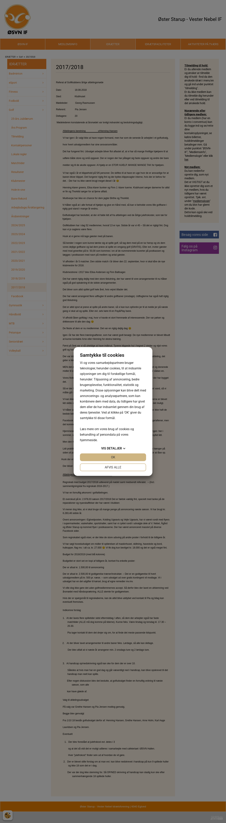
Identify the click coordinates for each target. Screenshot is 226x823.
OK (113, 457)
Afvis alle (113, 467)
